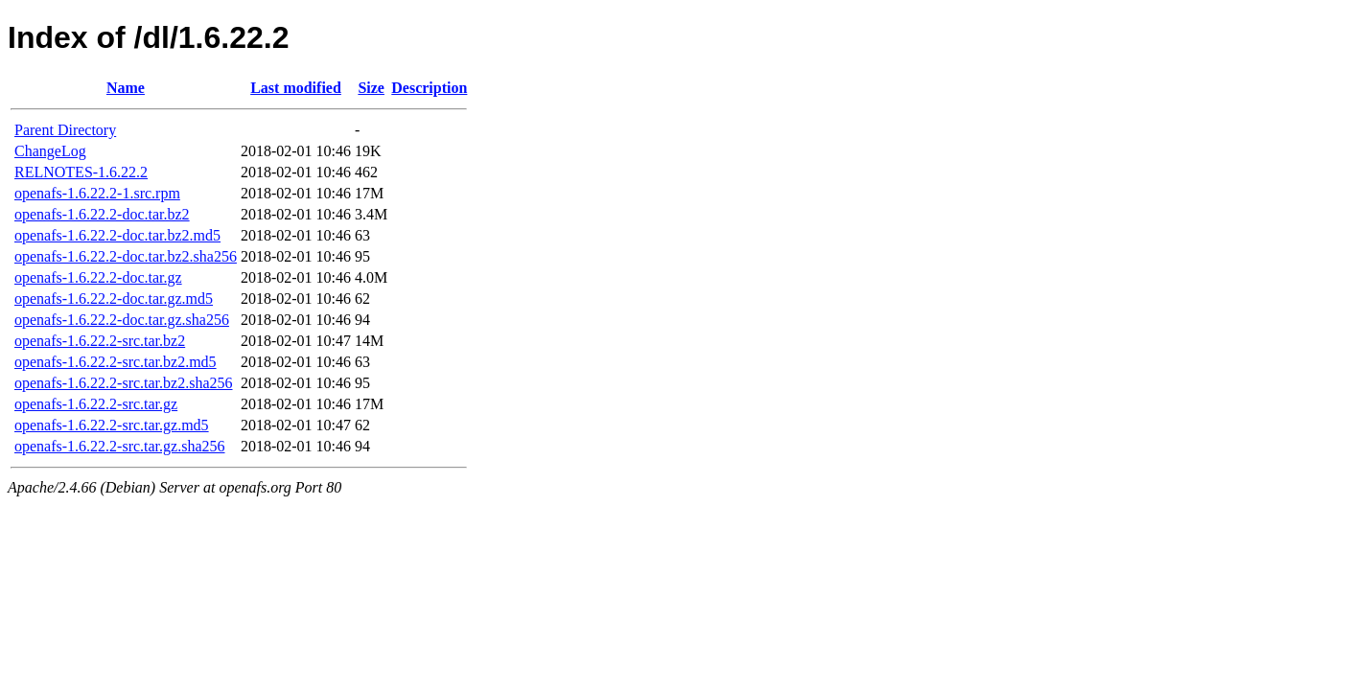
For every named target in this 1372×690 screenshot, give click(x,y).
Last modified (295, 88)
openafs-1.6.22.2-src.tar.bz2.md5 (115, 362)
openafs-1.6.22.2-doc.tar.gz (98, 277)
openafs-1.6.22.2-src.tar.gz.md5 (111, 425)
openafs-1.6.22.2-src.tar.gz (95, 404)
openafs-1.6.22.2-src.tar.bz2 (99, 341)
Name (125, 88)
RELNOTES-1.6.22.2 (81, 172)
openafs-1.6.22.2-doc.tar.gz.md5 (113, 298)
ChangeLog (50, 151)
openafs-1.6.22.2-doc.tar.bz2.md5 (117, 235)
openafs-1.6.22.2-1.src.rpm (97, 193)
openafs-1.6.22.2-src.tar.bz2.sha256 (123, 383)
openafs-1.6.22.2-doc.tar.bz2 (102, 214)
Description (429, 88)
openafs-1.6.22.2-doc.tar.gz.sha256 (121, 319)
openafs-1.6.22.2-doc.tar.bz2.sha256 (125, 256)
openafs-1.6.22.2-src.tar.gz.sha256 (119, 446)
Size (371, 88)
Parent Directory (65, 130)
